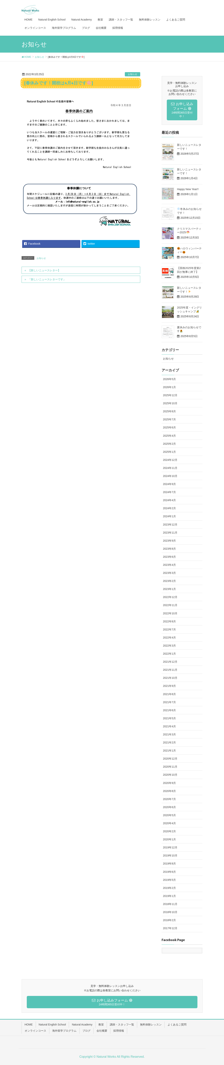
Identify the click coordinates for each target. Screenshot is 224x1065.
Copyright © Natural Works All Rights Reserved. (112, 1056)
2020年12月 (170, 758)
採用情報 (118, 1030)
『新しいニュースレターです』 (47, 279)
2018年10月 (170, 912)
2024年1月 (169, 516)
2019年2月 (169, 887)
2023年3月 (169, 572)
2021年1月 (169, 750)
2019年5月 (169, 879)
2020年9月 (169, 783)
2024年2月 (169, 508)
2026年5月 (169, 379)
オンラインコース (35, 1030)
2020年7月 (169, 799)
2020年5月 (169, 815)
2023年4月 (169, 564)
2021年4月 (169, 726)
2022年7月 (169, 629)
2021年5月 (169, 718)
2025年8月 (169, 411)
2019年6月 (169, 871)
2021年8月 (169, 694)
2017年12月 (170, 928)
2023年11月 (170, 532)
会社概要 (101, 1030)
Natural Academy (82, 1024)
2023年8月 (169, 548)
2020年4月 (169, 823)
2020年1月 (169, 839)
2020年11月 (170, 766)
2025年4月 (169, 435)
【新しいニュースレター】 (44, 270)
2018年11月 (170, 904)
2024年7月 (169, 492)
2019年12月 (170, 847)
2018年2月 (169, 920)
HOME (29, 1024)
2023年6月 (169, 556)
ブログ (86, 1030)
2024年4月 (169, 500)
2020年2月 (169, 831)
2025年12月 (170, 395)
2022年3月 (169, 645)
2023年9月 (169, 540)
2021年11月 (170, 669)
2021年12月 (170, 661)
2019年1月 (169, 896)
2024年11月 (170, 467)
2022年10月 (170, 613)
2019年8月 (169, 863)
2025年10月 (170, 403)
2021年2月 (169, 742)
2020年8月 (169, 791)
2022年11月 (170, 605)
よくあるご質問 (177, 1024)
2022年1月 (169, 653)
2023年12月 (170, 524)
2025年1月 (169, 451)
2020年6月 (169, 807)
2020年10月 (170, 774)
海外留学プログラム (64, 1030)
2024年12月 (170, 459)
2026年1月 (169, 387)
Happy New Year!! (188, 189)
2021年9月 (169, 685)
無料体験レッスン (151, 1024)
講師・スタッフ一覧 (122, 1024)
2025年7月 (169, 419)
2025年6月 (169, 427)
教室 (101, 1024)
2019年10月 (170, 855)
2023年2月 (169, 580)
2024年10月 (170, 476)
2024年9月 (169, 484)
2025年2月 (169, 443)
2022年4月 (169, 637)
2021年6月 (169, 710)
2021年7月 (169, 702)
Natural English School (52, 1024)
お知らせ (132, 74)
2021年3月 (169, 734)
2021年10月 (170, 677)
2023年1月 (169, 589)
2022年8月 (169, 621)
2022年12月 (170, 597)
